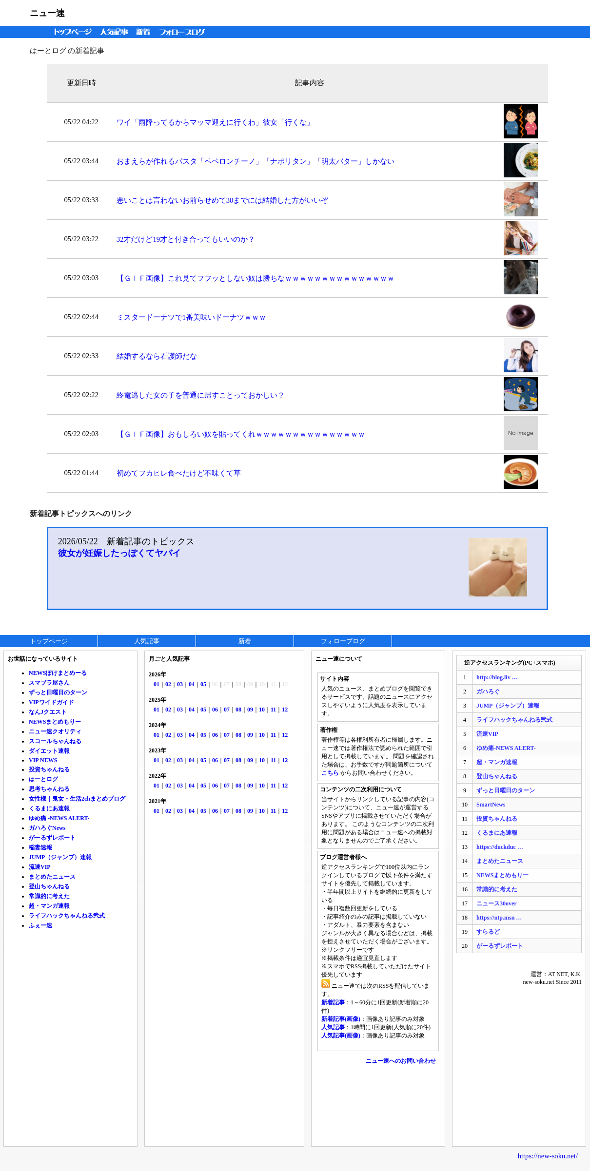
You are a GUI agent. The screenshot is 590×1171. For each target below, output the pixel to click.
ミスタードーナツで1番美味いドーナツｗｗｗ (191, 317)
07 (227, 709)
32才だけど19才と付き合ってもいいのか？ (186, 239)
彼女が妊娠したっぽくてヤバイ (119, 553)
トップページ (71, 32)
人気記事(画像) (340, 1035)
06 (215, 709)
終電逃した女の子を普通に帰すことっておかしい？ (201, 395)
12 (285, 709)
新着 (145, 32)
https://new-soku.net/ (548, 1156)
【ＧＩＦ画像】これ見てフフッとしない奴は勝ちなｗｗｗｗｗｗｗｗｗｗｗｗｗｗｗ (255, 278)
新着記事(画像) (340, 1019)
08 (238, 709)
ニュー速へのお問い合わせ (401, 1060)
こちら (330, 772)
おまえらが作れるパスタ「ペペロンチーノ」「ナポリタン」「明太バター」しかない (255, 161)
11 (273, 709)
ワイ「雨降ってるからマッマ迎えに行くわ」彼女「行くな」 (215, 122)
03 (180, 684)
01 (156, 684)
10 (262, 709)
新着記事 (333, 1002)
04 (192, 684)
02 (168, 684)
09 (250, 709)
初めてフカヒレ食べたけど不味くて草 (179, 473)
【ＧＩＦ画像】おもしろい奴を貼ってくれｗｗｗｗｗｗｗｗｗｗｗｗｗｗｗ (241, 434)
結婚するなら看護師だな (157, 356)
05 (203, 684)
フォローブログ (185, 32)
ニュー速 (47, 13)
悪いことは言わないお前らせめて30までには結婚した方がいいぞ (223, 200)
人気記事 (115, 32)
